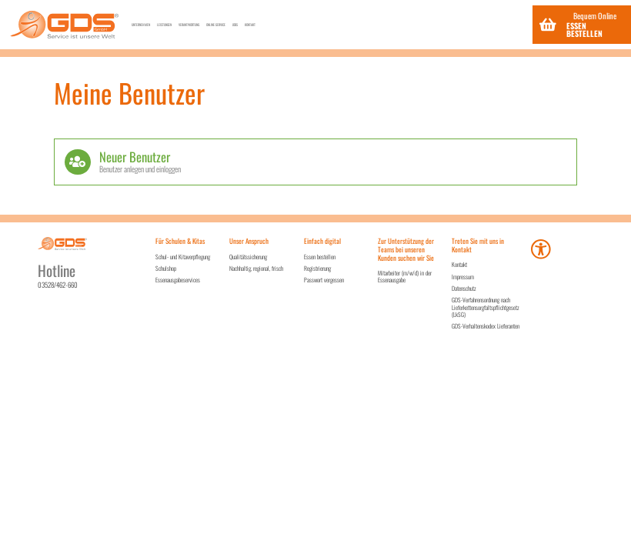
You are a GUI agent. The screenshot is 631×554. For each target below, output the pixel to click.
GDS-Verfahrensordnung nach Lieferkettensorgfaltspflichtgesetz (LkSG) (485, 306)
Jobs (448, 25)
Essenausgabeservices (177, 279)
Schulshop (165, 268)
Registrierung (317, 268)
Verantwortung (308, 25)
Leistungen (233, 25)
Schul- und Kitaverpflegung (182, 256)
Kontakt (494, 25)
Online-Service (389, 25)
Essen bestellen (320, 256)
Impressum (463, 276)
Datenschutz (464, 288)
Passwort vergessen (324, 279)
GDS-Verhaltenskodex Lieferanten (485, 326)
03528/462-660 (58, 284)
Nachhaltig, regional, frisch (256, 268)
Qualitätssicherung (248, 256)
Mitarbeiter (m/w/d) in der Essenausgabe (405, 276)
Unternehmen (165, 25)
